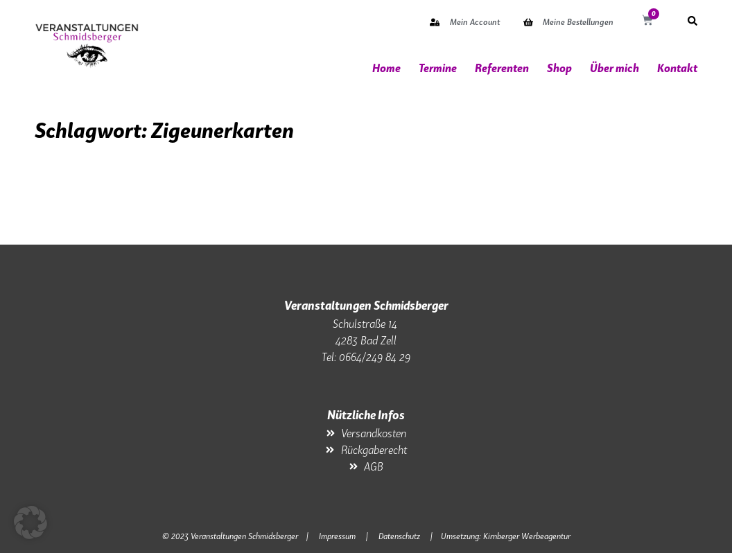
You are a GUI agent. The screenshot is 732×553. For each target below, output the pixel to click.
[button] (30, 522)
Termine (438, 68)
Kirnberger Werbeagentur (526, 536)
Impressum (337, 536)
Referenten (502, 68)
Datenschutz (399, 536)
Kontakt (677, 68)
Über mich (614, 68)
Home (386, 68)
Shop (559, 68)
